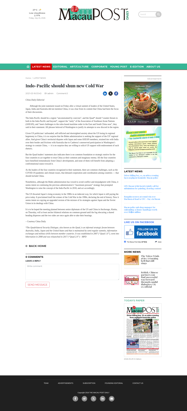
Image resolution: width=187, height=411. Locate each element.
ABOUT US (153, 66)
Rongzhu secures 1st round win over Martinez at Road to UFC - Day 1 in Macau (142, 198)
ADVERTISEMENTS (65, 383)
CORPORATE (99, 66)
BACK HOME (36, 246)
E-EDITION (137, 66)
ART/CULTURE (79, 66)
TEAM (46, 383)
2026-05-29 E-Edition (132, 359)
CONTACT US (137, 383)
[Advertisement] (93, 45)
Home (28, 78)
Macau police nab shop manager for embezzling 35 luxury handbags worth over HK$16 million (140, 209)
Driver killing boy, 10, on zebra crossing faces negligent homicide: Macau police (141, 176)
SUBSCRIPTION (89, 383)
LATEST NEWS (41, 66)
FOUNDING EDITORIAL (114, 383)
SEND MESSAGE (37, 284)
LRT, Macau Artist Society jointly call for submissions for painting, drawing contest (142, 187)
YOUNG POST (118, 66)
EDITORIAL (60, 66)
